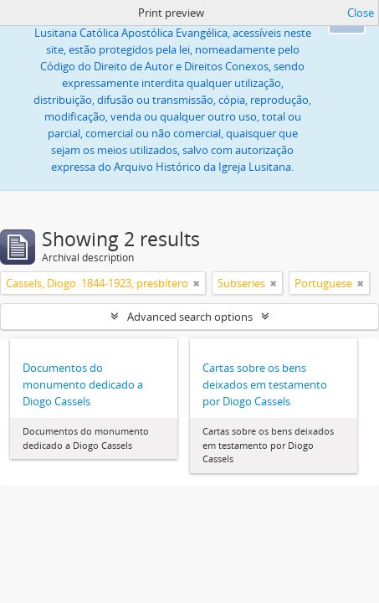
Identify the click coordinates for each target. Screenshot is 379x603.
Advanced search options (190, 316)
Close (360, 12)
